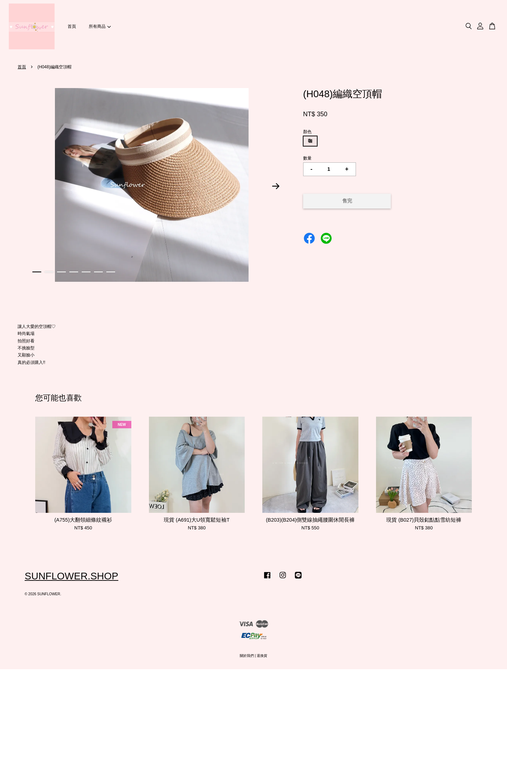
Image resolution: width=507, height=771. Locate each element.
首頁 (72, 26)
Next (276, 186)
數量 (307, 158)
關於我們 (247, 656)
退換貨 (262, 656)
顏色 (307, 131)
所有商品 (100, 26)
